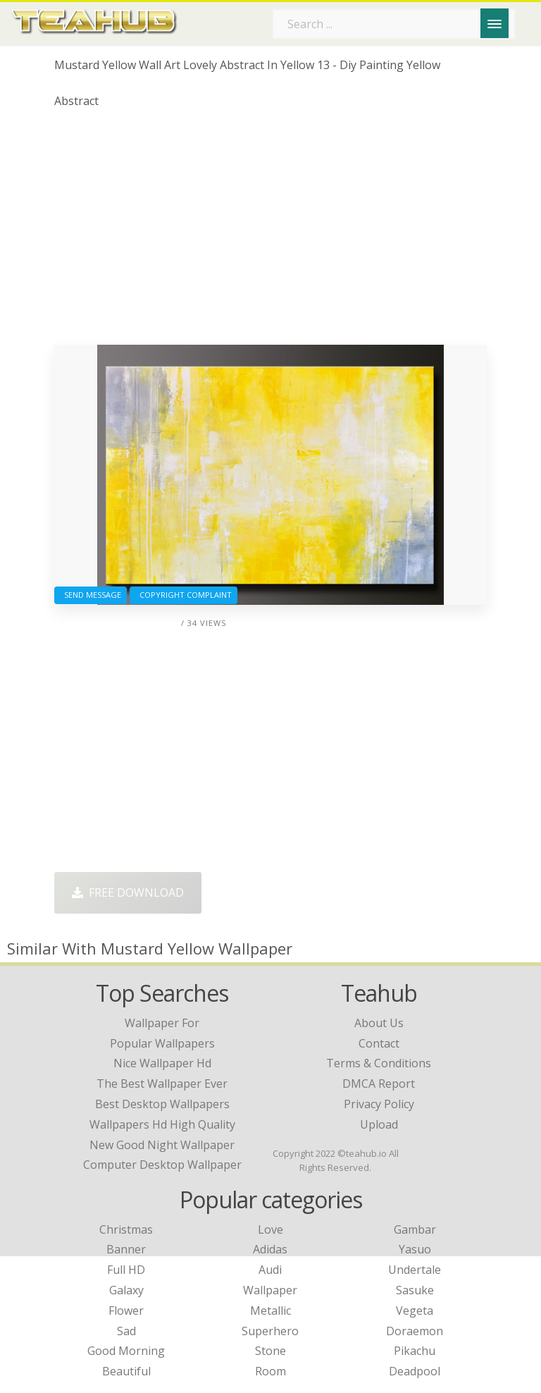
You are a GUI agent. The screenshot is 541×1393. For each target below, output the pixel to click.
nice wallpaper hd (162, 1063)
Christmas (126, 1229)
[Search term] (394, 23)
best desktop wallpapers (162, 1104)
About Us (379, 1023)
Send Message (90, 594)
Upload (379, 1124)
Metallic (270, 1310)
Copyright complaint (183, 594)
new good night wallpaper (162, 1145)
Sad (126, 1331)
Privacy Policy (379, 1104)
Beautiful (126, 1371)
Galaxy (126, 1290)
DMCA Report (378, 1083)
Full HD (126, 1269)
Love (270, 1229)
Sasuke (415, 1290)
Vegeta (414, 1310)
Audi (270, 1269)
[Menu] (494, 23)
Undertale (414, 1269)
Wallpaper (270, 1290)
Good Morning (126, 1350)
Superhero (270, 1331)
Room (270, 1371)
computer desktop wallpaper (162, 1164)
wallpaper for (162, 1023)
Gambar (415, 1229)
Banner (126, 1249)
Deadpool (414, 1371)
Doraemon (414, 1331)
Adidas (270, 1249)
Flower (126, 1310)
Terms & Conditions (378, 1063)
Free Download (128, 892)
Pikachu (414, 1350)
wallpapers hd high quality (162, 1124)
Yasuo (415, 1249)
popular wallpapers (162, 1043)
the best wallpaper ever (162, 1083)
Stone (270, 1350)
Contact (379, 1043)
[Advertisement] (270, 232)
